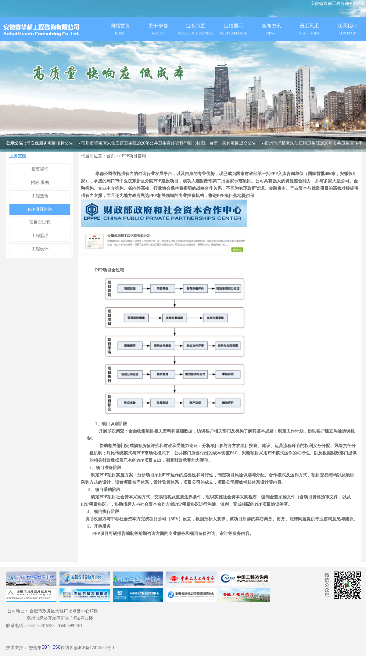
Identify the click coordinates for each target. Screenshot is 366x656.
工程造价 (39, 196)
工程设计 (39, 249)
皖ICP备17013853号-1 (94, 647)
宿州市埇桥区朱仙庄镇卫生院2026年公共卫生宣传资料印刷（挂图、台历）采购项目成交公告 (168, 143)
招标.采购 (40, 182)
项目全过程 (40, 222)
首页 (110, 156)
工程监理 (39, 235)
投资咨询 (39, 169)
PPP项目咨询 (40, 209)
